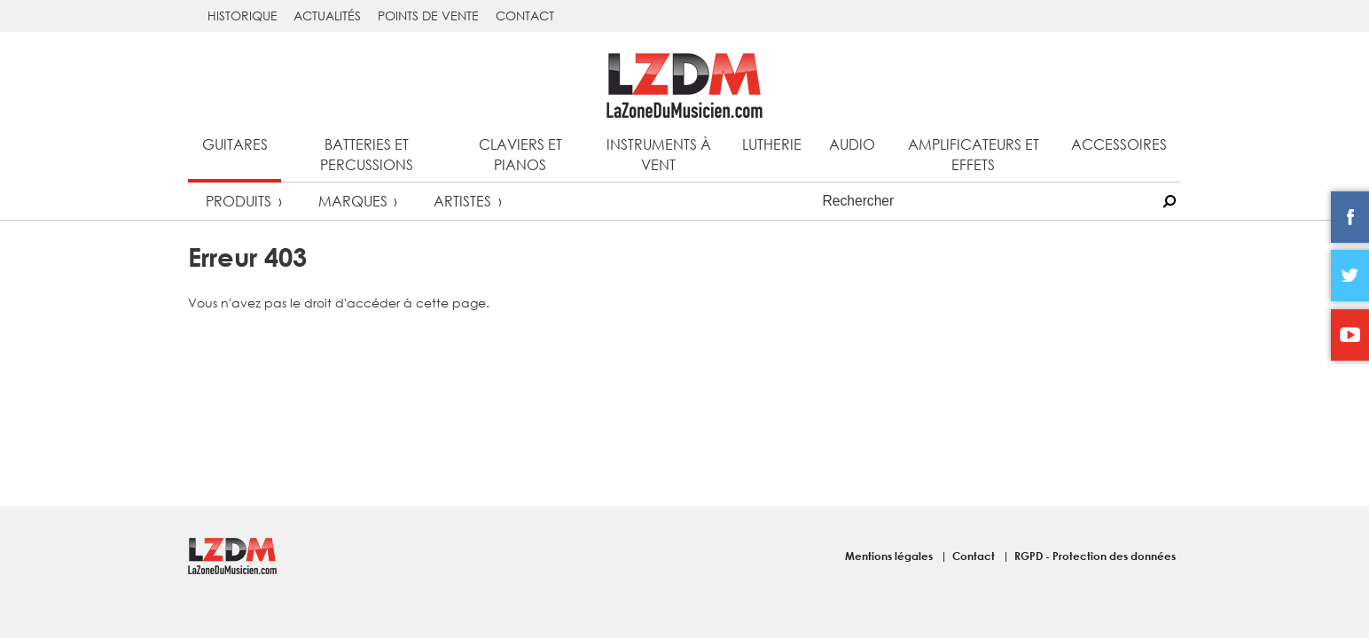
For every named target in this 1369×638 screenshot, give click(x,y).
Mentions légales (890, 556)
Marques (352, 200)
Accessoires (1119, 144)
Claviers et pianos (520, 154)
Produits (238, 200)
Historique (242, 15)
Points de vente (428, 15)
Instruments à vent (658, 154)
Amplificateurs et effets (973, 154)
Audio (852, 144)
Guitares (235, 144)
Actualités (327, 15)
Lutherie (772, 144)
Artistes (462, 200)
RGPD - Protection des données (1095, 556)
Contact (525, 15)
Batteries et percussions (366, 154)
